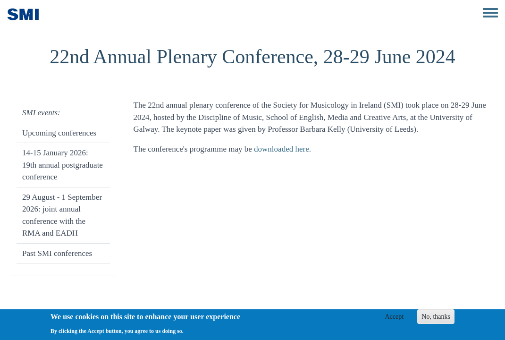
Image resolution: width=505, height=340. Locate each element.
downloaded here (281, 148)
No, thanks (435, 317)
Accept (394, 317)
